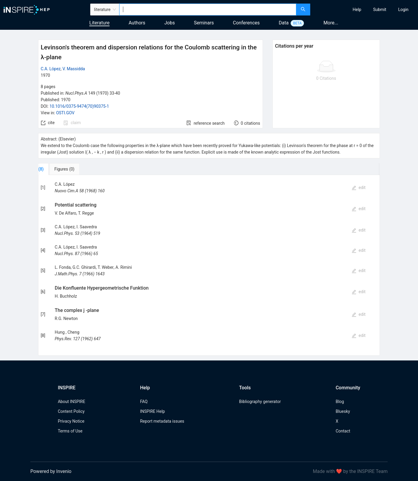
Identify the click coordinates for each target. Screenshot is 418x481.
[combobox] (207, 9)
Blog (340, 401)
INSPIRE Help (152, 411)
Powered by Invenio (50, 471)
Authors (137, 23)
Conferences (246, 23)
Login (403, 9)
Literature (99, 23)
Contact (343, 431)
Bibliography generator (260, 401)
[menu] (364, 9)
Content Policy (71, 411)
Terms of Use (70, 431)
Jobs (169, 23)
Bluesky (343, 411)
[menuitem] (357, 9)
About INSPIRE (71, 401)
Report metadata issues (162, 421)
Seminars (204, 23)
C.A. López (51, 68)
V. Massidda (74, 68)
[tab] (56, 169)
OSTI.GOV (65, 112)
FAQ (143, 401)
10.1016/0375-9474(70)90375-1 (79, 106)
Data (283, 23)
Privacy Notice (71, 421)
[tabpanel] (209, 265)
